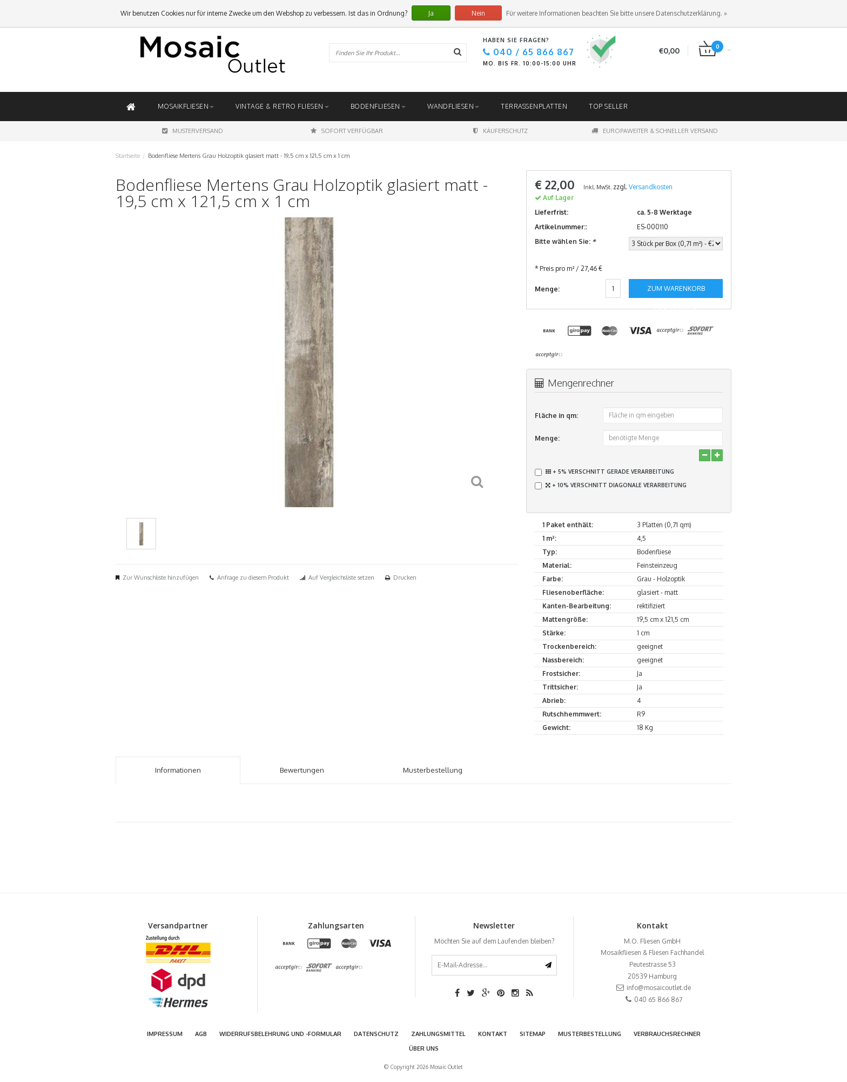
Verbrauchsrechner (667, 1034)
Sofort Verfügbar (347, 131)
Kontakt (492, 1034)
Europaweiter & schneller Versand (654, 131)
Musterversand (192, 131)
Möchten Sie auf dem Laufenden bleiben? (494, 941)
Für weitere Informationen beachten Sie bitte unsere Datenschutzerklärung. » (616, 13)
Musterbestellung (589, 1034)
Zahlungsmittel (438, 1034)
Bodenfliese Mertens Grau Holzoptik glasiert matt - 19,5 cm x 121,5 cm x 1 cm (248, 156)
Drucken (404, 577)
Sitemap (533, 1034)
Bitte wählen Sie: (565, 241)
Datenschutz (376, 1034)
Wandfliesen (453, 106)
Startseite (128, 156)
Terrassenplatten (534, 106)
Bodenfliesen (378, 106)
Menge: (547, 438)
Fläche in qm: (556, 415)
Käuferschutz (500, 131)
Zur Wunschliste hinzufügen (161, 577)
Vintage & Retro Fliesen (282, 106)
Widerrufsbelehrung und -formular (280, 1034)
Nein (478, 13)
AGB (201, 1034)
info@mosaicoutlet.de (659, 988)
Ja (431, 13)
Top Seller (608, 106)
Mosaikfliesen (186, 106)
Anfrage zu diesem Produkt (253, 577)
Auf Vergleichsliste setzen (341, 577)
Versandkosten (651, 187)
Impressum (165, 1034)
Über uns (424, 1048)
